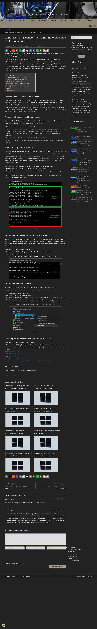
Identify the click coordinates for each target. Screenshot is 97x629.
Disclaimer (48, 1)
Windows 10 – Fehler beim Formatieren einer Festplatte (15, 431)
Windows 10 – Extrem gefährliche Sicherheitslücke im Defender (17, 386)
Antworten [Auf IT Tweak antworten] (63, 509)
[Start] (5, 32)
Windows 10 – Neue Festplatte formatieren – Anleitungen (44, 408)
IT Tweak (9, 46)
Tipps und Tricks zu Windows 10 (19, 369)
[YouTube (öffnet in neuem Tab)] (90, 26)
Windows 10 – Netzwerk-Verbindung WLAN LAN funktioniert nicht (29, 32)
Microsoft (14, 374)
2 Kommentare (29, 46)
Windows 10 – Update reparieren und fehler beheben (47, 431)
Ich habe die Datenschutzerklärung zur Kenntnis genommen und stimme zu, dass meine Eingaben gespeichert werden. (74, 553)
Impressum (42, 1)
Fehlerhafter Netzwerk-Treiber (14, 85)
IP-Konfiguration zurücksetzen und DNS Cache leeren (18, 87)
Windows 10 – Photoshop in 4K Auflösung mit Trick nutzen (44, 386)
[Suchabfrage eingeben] (81, 37)
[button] (6, 50)
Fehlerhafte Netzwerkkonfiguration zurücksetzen (19, 83)
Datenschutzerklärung (18, 562)
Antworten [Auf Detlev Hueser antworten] (63, 498)
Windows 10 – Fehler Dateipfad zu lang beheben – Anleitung (19, 453)
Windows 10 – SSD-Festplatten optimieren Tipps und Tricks (44, 453)
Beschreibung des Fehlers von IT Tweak (17, 77)
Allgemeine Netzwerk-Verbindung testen (17, 79)
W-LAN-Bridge (30, 133)
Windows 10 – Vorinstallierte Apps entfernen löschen (17, 408)
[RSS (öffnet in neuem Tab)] (94, 26)
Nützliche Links (11, 90)
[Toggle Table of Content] (32, 75)
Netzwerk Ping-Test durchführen (15, 81)
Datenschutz (54, 1)
